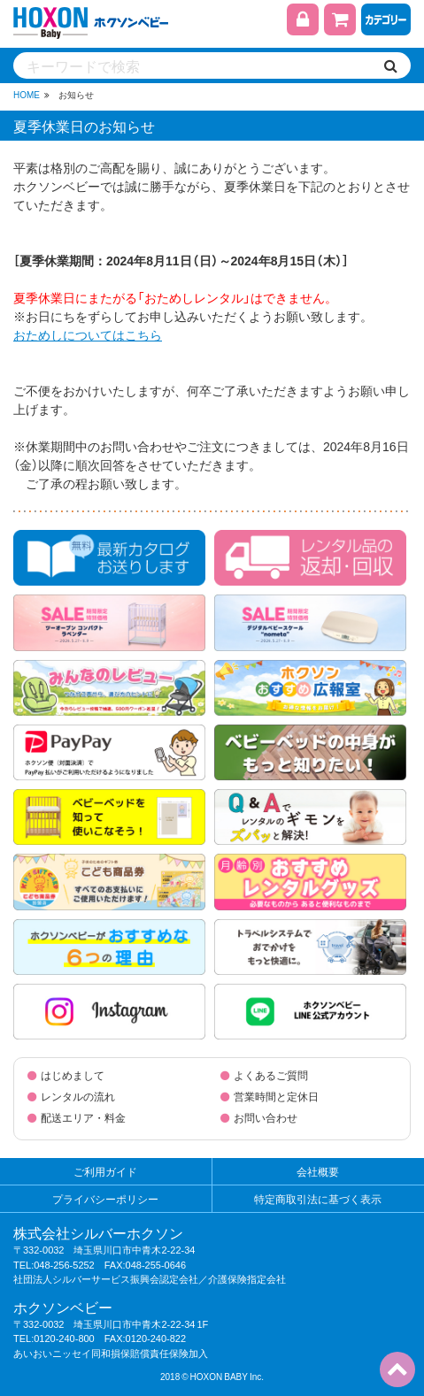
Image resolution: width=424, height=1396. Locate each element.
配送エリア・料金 (83, 1117)
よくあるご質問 (271, 1075)
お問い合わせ (265, 1117)
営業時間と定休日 (276, 1096)
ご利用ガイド (105, 1171)
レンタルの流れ (78, 1096)
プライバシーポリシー (105, 1199)
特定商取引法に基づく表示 (318, 1199)
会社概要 (318, 1171)
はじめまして (72, 1075)
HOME (26, 94)
